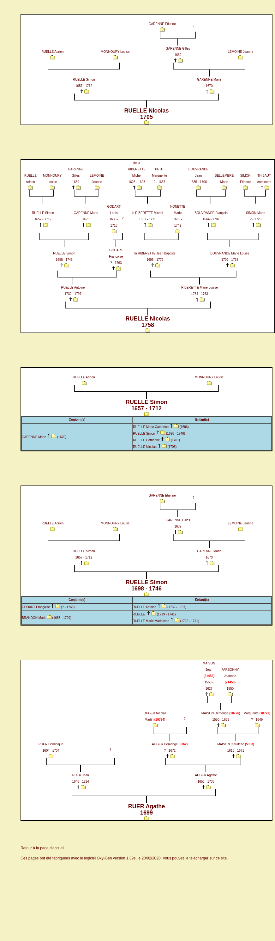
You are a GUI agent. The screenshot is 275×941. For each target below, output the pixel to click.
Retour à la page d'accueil (42, 848)
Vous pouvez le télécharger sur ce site (195, 858)
